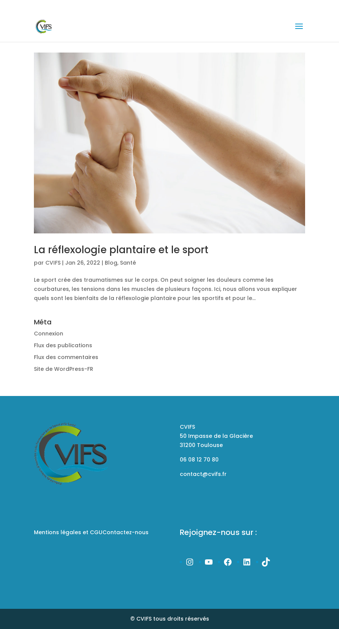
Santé (128, 263)
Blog (111, 263)
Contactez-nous (125, 532)
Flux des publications (63, 345)
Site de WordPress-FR (63, 369)
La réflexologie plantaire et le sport (121, 250)
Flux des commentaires (66, 357)
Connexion (48, 333)
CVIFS (53, 263)
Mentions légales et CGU (68, 532)
